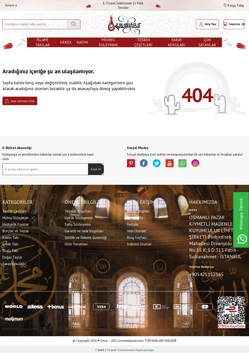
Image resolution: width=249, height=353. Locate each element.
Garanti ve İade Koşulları (84, 230)
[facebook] (146, 164)
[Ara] (73, 24)
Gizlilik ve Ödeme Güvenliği (86, 236)
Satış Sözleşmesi (78, 223)
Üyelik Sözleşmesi (78, 217)
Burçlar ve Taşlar (15, 230)
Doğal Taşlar (12, 256)
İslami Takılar (42, 42)
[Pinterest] (132, 164)
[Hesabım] (207, 24)
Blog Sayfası (137, 236)
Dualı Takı (10, 250)
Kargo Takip (234, 5)
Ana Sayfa (135, 217)
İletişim (11, 5)
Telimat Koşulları (78, 210)
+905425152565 (206, 273)
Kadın (82, 42)
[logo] (124, 24)
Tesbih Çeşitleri (143, 42)
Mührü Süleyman (108, 42)
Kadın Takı (10, 236)
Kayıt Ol (96, 169)
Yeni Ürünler (136, 230)
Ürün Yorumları (76, 243)
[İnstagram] (205, 164)
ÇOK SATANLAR (207, 42)
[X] (161, 164)
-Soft (100, 348)
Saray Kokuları (177, 42)
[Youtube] (175, 164)
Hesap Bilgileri (138, 210)
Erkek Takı (10, 243)
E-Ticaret (110, 348)
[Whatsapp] (190, 164)
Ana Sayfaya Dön (20, 100)
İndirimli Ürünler (139, 243)
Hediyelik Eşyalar (15, 223)
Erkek (66, 42)
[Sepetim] (234, 24)
